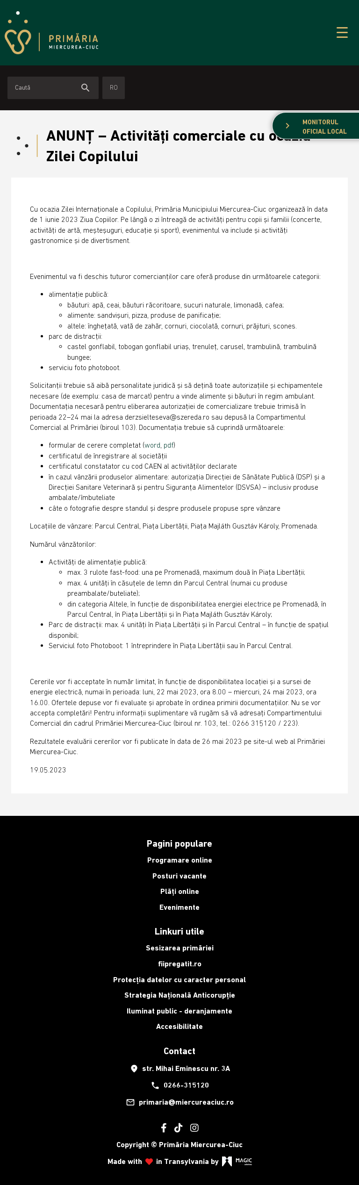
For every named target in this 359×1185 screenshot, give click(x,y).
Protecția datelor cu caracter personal (179, 979)
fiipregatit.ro (179, 963)
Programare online (179, 860)
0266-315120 (180, 1085)
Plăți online (179, 891)
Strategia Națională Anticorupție (179, 995)
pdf (168, 445)
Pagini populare (179, 843)
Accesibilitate (179, 1026)
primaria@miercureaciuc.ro (180, 1102)
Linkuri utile (179, 931)
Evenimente (179, 907)
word (152, 445)
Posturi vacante (179, 875)
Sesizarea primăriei (180, 947)
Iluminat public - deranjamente (179, 1011)
